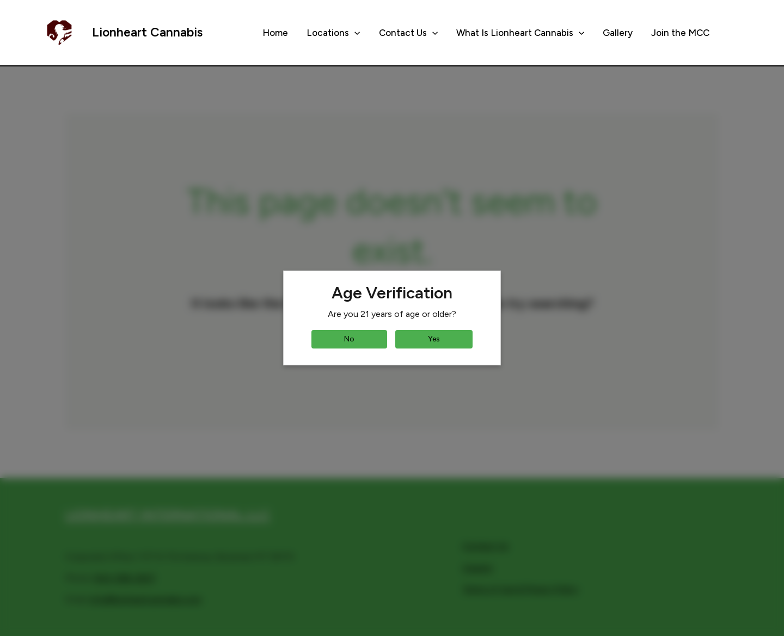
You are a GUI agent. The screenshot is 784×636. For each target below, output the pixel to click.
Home (275, 32)
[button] (354, 33)
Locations (333, 33)
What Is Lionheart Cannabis (520, 33)
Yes (434, 339)
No (349, 339)
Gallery (618, 32)
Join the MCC (680, 32)
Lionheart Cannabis (147, 32)
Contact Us (408, 33)
